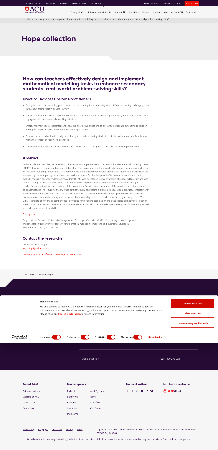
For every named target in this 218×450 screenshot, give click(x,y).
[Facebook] (127, 397)
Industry (49, 3)
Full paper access (32, 220)
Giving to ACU (77, 3)
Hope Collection (169, 21)
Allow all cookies (193, 410)
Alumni (62, 3)
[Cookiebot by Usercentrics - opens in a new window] (19, 444)
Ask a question (90, 365)
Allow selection (192, 420)
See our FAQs (148, 343)
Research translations (147, 21)
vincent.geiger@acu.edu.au (36, 254)
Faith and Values (31, 3)
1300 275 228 (172, 365)
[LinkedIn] (137, 397)
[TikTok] (147, 397)
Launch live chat (91, 343)
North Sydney (96, 397)
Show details (162, 444)
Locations (134, 12)
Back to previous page (41, 280)
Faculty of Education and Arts (98, 21)
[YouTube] (142, 397)
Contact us (190, 3)
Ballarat (71, 397)
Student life (120, 12)
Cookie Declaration (69, 420)
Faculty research (124, 21)
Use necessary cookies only (193, 430)
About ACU (177, 12)
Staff (177, 3)
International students (99, 12)
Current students (149, 3)
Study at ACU (78, 12)
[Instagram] (132, 397)
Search (191, 12)
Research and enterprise (155, 12)
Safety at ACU (95, 3)
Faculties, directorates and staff (63, 21)
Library (166, 3)
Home (27, 21)
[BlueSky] (151, 397)
